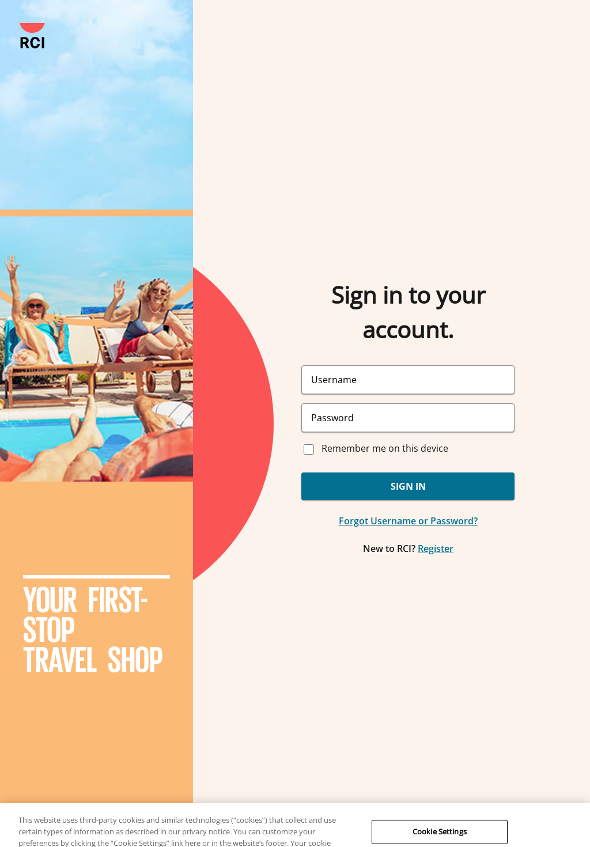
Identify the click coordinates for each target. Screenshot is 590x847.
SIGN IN (408, 486)
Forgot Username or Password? (408, 521)
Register (435, 548)
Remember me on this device (385, 448)
